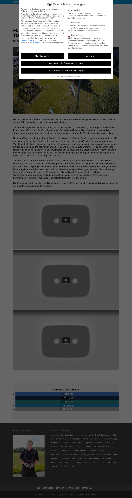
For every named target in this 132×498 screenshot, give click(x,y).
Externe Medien (77, 34)
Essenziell (75, 9)
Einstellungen (37, 42)
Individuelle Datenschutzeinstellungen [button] (66, 69)
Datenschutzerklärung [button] (67, 75)
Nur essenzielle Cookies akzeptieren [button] (66, 62)
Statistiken (75, 22)
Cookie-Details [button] (56, 75)
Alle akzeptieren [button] (42, 55)
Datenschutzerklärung (29, 40)
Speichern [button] (89, 55)
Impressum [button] (77, 75)
